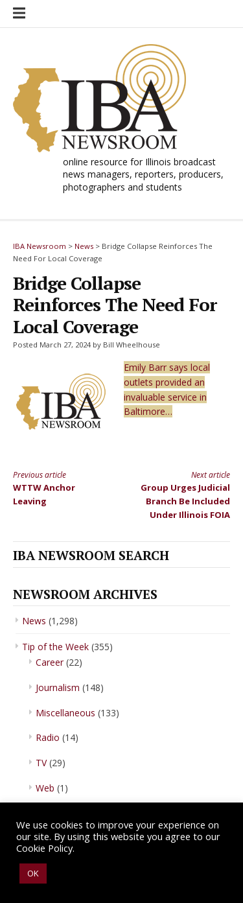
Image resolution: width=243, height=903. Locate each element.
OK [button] (33, 873)
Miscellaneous (65, 713)
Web (45, 788)
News (34, 621)
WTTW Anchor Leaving (62, 488)
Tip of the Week (55, 646)
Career (50, 662)
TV (41, 762)
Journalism (58, 687)
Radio (48, 737)
